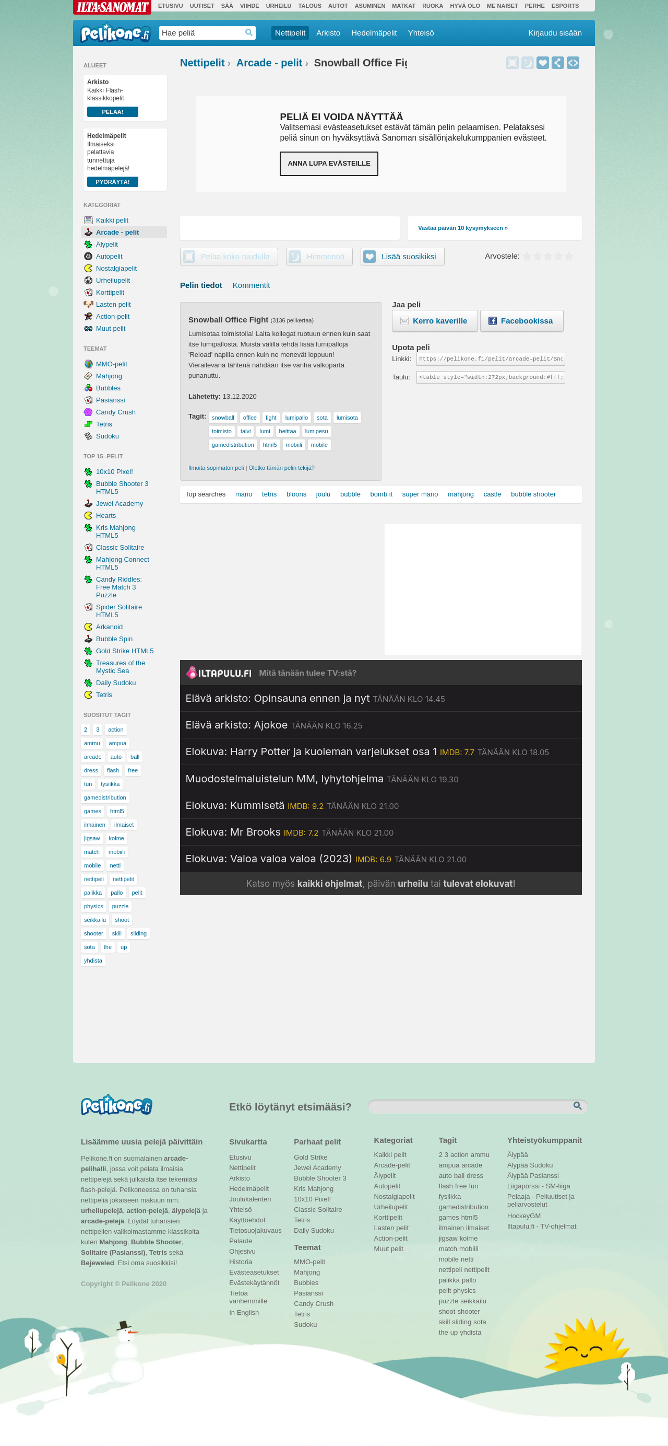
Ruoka (432, 6)
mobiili (117, 852)
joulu (323, 494)
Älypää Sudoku (530, 1165)
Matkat (403, 6)
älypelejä (186, 1210)
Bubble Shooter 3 (320, 1178)
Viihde (249, 6)
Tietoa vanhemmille (248, 1294)
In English (244, 1312)
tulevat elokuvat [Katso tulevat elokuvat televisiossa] (477, 883)
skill (117, 933)
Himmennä (527, 62)
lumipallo (296, 417)
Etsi (579, 1106)
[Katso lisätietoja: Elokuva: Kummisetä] (292, 805)
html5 (117, 811)
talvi (246, 431)
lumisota (347, 417)
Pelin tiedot (201, 285)
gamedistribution (105, 797)
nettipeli (94, 879)
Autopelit (109, 256)
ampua (118, 743)
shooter (93, 933)
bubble (350, 494)
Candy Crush (116, 412)
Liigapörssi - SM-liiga (538, 1186)
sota (89, 947)
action (115, 729)
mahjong (461, 494)
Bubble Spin (114, 639)
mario (244, 494)
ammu (92, 743)
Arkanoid (109, 627)
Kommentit (251, 285)
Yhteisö (421, 32)
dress (91, 770)
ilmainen (94, 825)
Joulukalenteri (250, 1199)
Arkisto (328, 32)
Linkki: (401, 359)
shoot (122, 920)
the (108, 947)
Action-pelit (112, 316)
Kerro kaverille (440, 320)
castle (493, 494)
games (92, 811)
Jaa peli (558, 62)
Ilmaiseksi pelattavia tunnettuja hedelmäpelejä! (112, 159)
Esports (565, 6)
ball (134, 757)
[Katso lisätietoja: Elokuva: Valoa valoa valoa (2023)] (326, 858)
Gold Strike (310, 1157)
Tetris (104, 424)
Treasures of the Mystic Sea (120, 667)
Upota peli (573, 62)
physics (93, 906)
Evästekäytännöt (254, 1283)
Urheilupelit (113, 280)
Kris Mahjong (313, 1189)
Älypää (517, 1155)
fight (271, 417)
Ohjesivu (242, 1251)
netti (115, 865)
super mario (420, 494)
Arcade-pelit (392, 1165)
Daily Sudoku (116, 683)
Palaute (240, 1241)
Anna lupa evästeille (329, 163)
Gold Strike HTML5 (125, 651)
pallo (117, 892)
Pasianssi (110, 400)
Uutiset (202, 6)
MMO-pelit (111, 364)
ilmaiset (124, 825)
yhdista (93, 960)
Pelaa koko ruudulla (235, 256)
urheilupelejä (102, 1210)
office (250, 417)
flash (113, 770)
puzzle (120, 906)
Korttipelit (110, 292)
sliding (138, 933)
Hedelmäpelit (374, 32)
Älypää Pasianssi (533, 1175)
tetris (269, 494)
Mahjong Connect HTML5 (122, 563)
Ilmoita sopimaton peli (216, 468)
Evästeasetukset (254, 1272)
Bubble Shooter (156, 1242)
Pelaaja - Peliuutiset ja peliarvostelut (541, 1198)
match (92, 852)
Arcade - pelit (117, 232)
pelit (137, 892)
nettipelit (123, 879)
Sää (227, 6)
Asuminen (370, 6)
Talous (310, 6)
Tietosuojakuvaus (254, 1230)
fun (88, 784)
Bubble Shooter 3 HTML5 (122, 487)
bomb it (382, 494)
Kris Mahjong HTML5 (116, 531)
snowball (223, 417)
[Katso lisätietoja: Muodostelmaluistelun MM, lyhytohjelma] (322, 778)
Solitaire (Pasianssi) (113, 1252)
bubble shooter (533, 494)
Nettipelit (290, 32)
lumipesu (316, 431)
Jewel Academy (119, 503)
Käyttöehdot (247, 1220)
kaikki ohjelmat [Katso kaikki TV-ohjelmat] (330, 883)
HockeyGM (524, 1216)
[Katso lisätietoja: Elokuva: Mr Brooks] (290, 832)
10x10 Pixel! (114, 472)
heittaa (287, 431)
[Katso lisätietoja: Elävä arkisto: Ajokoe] (274, 725)
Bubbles (108, 388)
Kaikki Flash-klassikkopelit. (112, 97)
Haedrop (249, 33)
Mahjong (109, 376)
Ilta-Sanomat (112, 7)
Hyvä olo (465, 6)
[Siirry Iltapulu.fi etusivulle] (381, 672)
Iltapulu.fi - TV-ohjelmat (542, 1226)
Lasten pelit (113, 304)
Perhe (535, 6)
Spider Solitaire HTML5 (119, 611)
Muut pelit (110, 328)
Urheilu (279, 6)
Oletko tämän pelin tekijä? (281, 468)
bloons (296, 494)
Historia (240, 1262)
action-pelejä (147, 1210)
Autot (338, 6)
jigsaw (92, 838)
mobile (92, 865)
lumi (264, 431)
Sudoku (107, 436)
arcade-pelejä (102, 1221)
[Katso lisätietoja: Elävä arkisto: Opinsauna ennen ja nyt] (315, 698)
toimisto (222, 431)
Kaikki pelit (112, 220)
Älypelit (107, 244)
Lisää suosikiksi (542, 62)
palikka (93, 892)
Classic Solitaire (120, 547)
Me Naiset (502, 6)
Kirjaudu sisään (555, 32)
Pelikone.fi (115, 32)
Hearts (106, 515)
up (124, 947)
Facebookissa (527, 320)
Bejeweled (97, 1263)
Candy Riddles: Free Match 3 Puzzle (119, 587)
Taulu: (401, 377)
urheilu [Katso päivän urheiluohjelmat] (413, 883)
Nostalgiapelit (116, 268)
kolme (116, 838)
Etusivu (170, 6)
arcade (93, 757)
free (133, 770)
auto (116, 757)
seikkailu (95, 920)
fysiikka (110, 784)
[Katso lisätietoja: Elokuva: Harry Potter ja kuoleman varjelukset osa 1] (368, 751)
